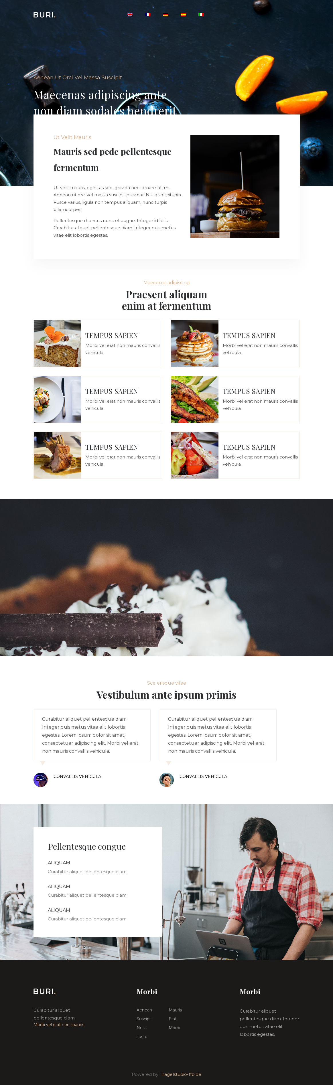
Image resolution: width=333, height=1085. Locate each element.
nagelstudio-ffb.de (181, 1074)
